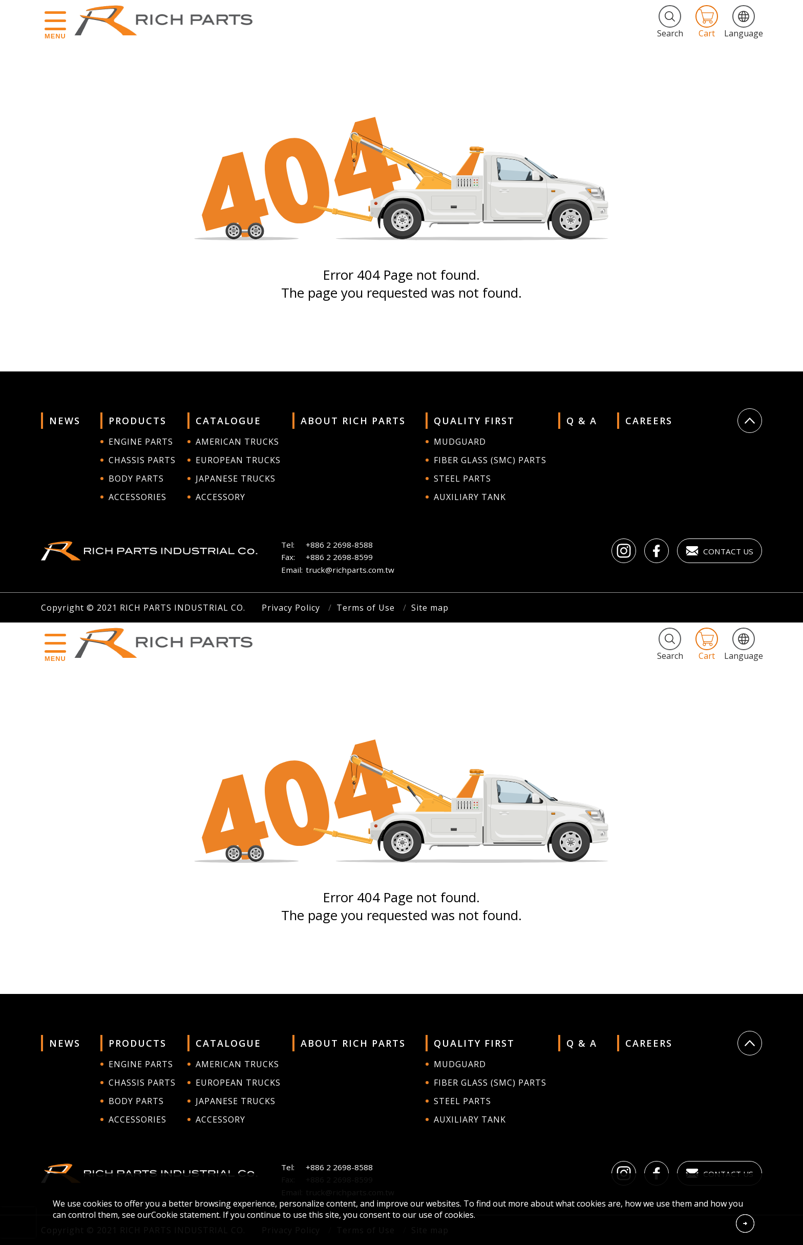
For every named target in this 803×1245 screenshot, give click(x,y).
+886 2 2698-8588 (339, 545)
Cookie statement (185, 1214)
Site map (430, 607)
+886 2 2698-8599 (339, 557)
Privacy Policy (291, 607)
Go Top (749, 420)
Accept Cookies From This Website (745, 1223)
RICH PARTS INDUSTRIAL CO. (168, 20)
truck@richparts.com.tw (350, 570)
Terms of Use (365, 607)
